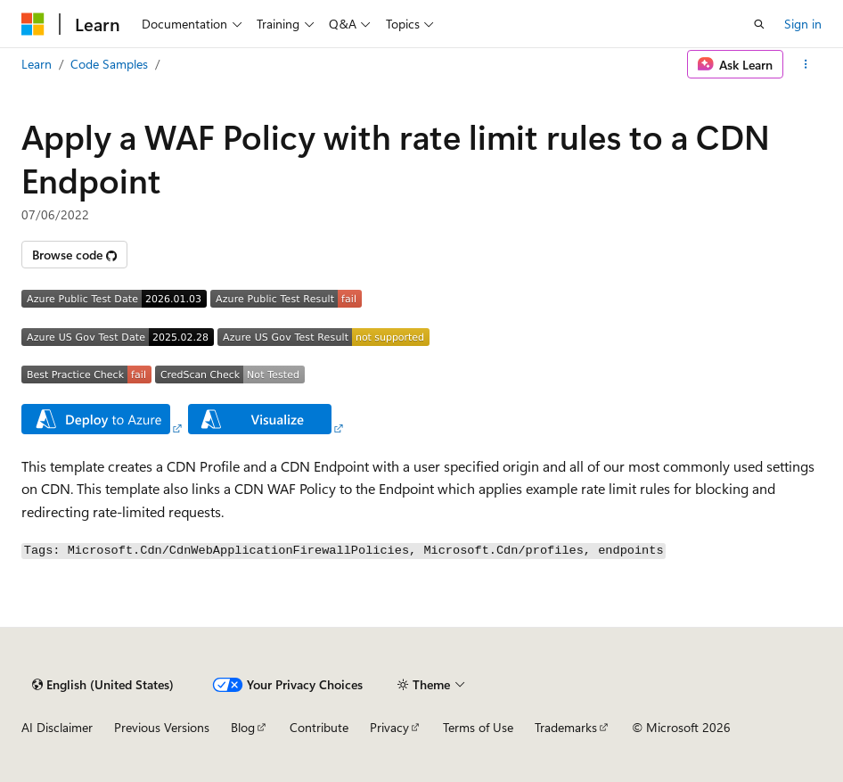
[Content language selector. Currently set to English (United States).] (102, 685)
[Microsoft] (33, 24)
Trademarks (566, 727)
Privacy (389, 727)
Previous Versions (161, 727)
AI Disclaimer (57, 727)
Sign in (803, 23)
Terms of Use (478, 727)
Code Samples (109, 63)
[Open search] (759, 24)
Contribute (319, 727)
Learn (36, 63)
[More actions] (806, 64)
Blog (243, 727)
